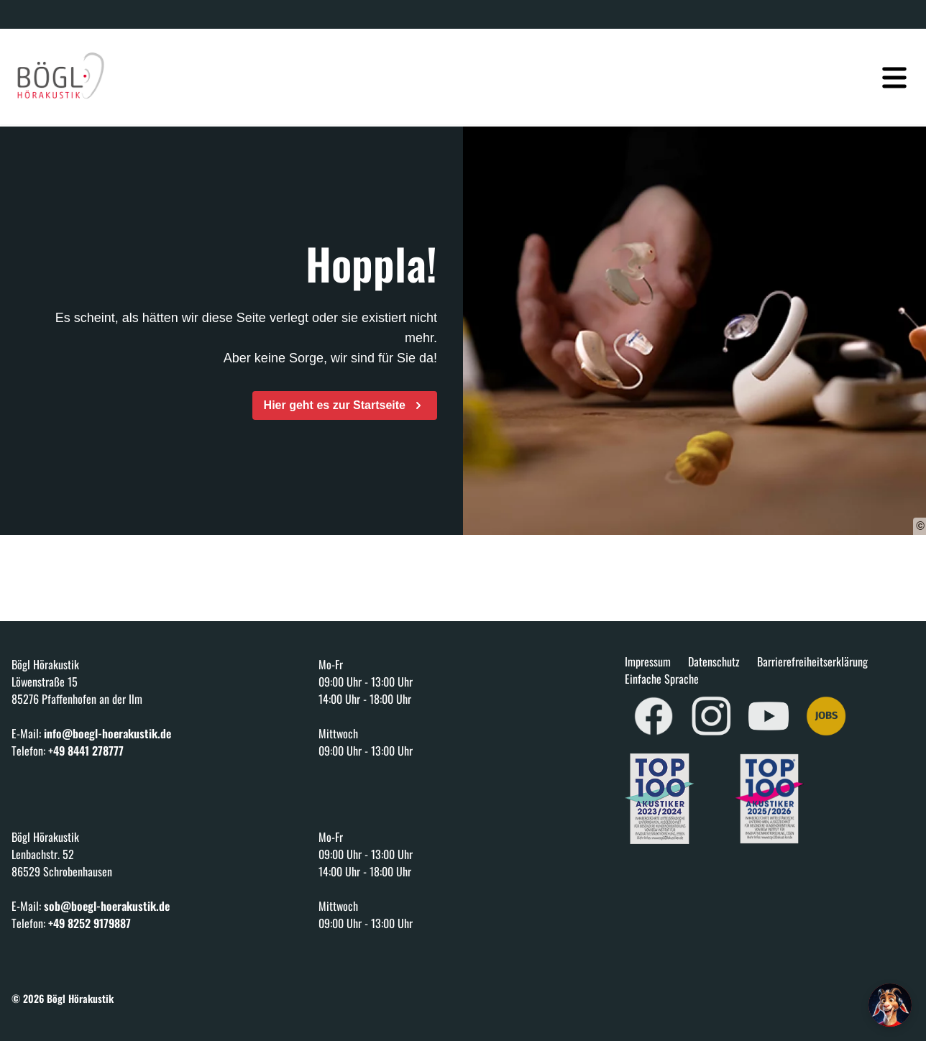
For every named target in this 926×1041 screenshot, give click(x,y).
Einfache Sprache (662, 678)
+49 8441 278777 (86, 750)
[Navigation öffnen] (894, 69)
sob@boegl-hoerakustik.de (107, 905)
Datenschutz (714, 661)
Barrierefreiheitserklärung (812, 661)
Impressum (648, 661)
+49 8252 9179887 (89, 923)
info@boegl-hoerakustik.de (107, 733)
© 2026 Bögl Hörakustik (63, 998)
